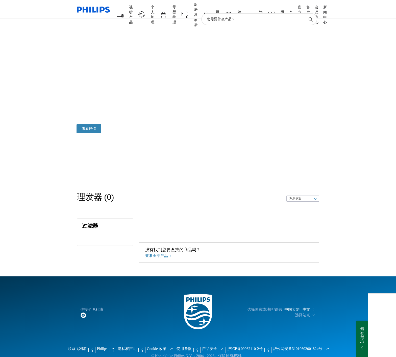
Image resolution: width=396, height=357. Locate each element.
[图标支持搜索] (310, 10)
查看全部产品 (157, 246)
